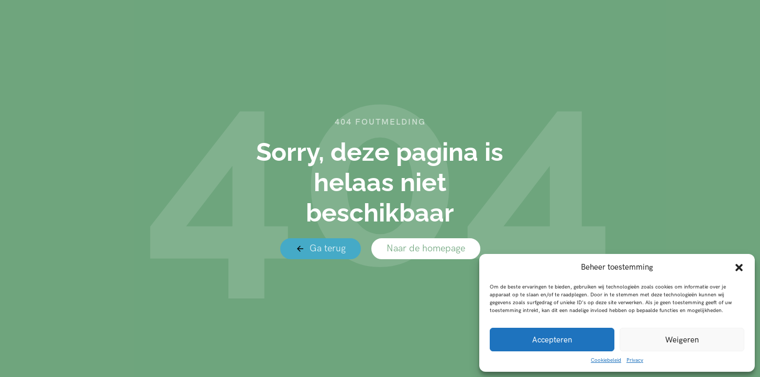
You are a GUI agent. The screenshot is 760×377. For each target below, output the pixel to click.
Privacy (634, 360)
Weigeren (682, 340)
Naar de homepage (426, 248)
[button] (739, 267)
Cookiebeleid (606, 360)
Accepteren (552, 340)
